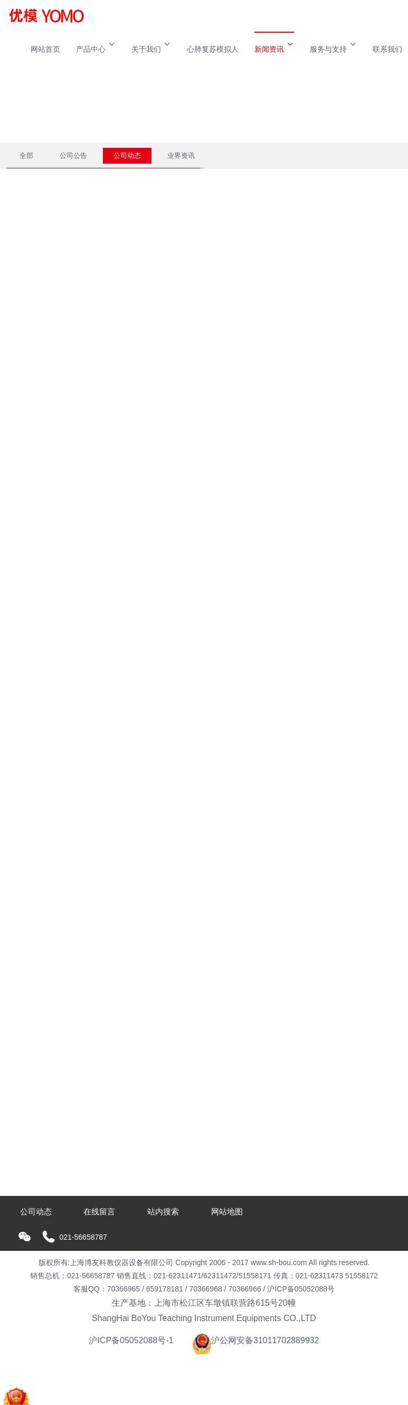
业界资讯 (181, 155)
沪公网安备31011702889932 (255, 1340)
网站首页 (45, 49)
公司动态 (127, 155)
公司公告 (73, 155)
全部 (26, 155)
